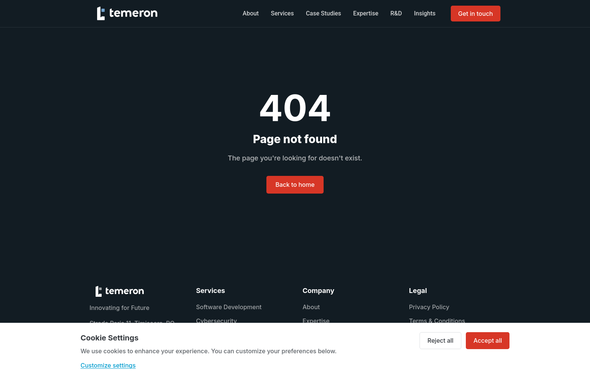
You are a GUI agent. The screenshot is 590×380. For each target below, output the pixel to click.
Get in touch (475, 13)
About (251, 13)
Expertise (366, 13)
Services (282, 13)
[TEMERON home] (127, 13)
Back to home (295, 184)
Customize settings (108, 365)
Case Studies (323, 13)
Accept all (487, 340)
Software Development (229, 307)
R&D (396, 13)
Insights (424, 13)
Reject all (440, 340)
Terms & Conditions (437, 321)
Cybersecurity (216, 321)
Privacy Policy (429, 307)
